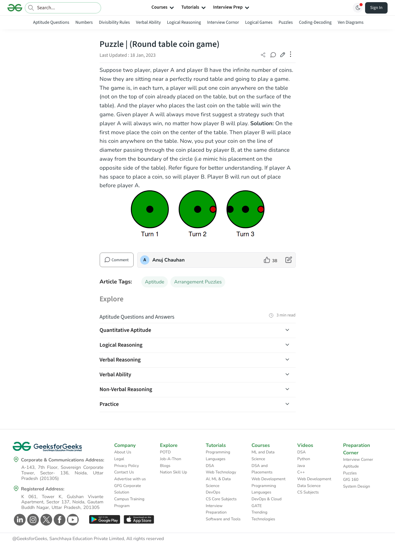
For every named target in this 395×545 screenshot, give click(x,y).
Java (301, 466)
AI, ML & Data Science (218, 482)
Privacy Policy (126, 466)
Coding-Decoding (315, 22)
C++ (301, 472)
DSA (210, 466)
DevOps (213, 492)
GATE (257, 506)
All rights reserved (145, 539)
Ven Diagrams (350, 22)
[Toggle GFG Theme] (358, 8)
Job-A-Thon (170, 459)
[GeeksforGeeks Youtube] (72, 520)
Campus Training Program (129, 502)
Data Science (308, 486)
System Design (356, 486)
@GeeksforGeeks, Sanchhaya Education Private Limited (68, 539)
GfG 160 (351, 479)
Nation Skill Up (173, 472)
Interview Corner (358, 459)
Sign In (376, 8)
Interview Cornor (223, 22)
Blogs (165, 466)
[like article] (270, 260)
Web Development (268, 479)
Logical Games (258, 22)
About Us (122, 452)
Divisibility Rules (114, 22)
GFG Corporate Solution (127, 489)
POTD (165, 452)
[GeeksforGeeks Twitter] (45, 520)
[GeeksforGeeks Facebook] (58, 520)
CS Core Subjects (221, 499)
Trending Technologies (263, 516)
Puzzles (286, 22)
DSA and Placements (262, 469)
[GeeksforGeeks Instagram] (32, 520)
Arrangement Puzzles (198, 282)
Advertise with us (130, 479)
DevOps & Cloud (266, 499)
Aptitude (154, 282)
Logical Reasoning (184, 22)
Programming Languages (218, 455)
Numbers (84, 22)
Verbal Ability (148, 22)
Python (303, 459)
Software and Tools (223, 519)
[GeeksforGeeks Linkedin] (19, 520)
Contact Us (124, 472)
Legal (119, 459)
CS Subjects (308, 492)
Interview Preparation (216, 509)
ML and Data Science (263, 455)
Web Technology (221, 472)
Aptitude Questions (51, 22)
